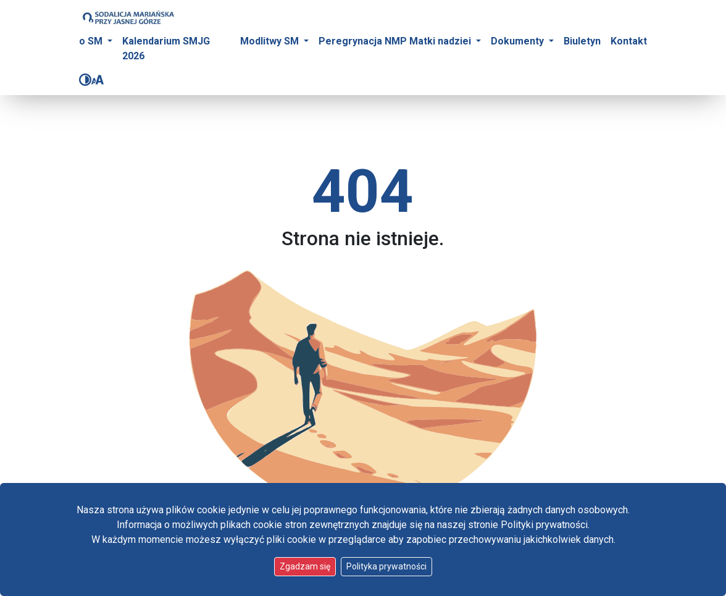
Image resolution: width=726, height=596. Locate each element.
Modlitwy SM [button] (270, 41)
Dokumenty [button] (518, 41)
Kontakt (629, 41)
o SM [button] (92, 41)
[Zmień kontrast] (85, 79)
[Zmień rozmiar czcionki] (97, 79)
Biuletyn (582, 41)
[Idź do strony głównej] (128, 17)
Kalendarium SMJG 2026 (166, 48)
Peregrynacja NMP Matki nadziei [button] (396, 41)
